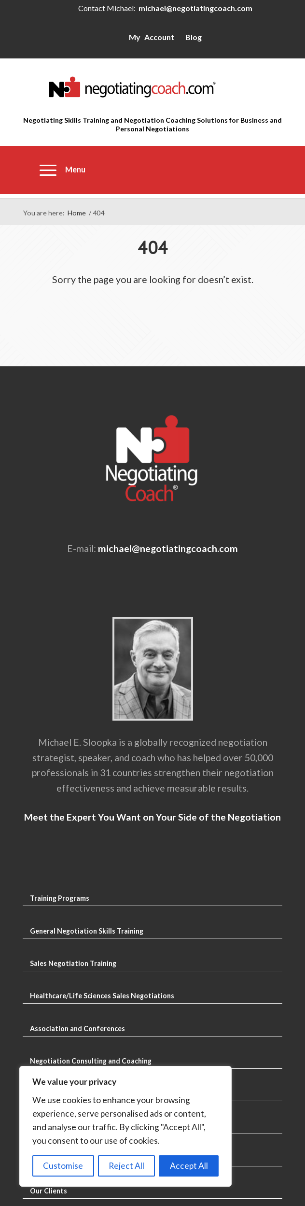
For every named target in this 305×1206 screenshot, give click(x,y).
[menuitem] (58, 170)
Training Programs (59, 898)
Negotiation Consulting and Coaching (91, 1061)
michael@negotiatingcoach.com (195, 8)
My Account (151, 37)
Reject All (126, 1166)
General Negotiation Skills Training (86, 931)
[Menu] (58, 170)
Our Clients (48, 1191)
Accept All (189, 1166)
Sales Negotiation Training (73, 963)
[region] (125, 1126)
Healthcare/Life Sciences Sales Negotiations (102, 996)
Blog (193, 37)
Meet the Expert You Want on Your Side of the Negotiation (152, 817)
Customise (63, 1166)
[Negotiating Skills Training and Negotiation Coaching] (152, 87)
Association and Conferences (77, 1028)
